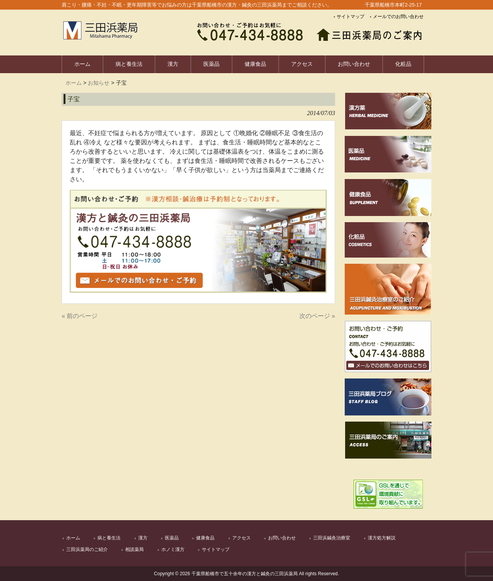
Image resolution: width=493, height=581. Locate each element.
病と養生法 (109, 538)
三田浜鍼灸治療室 (331, 538)
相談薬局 (134, 549)
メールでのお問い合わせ (398, 16)
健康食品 (205, 538)
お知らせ (98, 83)
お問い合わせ (282, 538)
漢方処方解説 (382, 538)
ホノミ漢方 (172, 549)
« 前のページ (79, 316)
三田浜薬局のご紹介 (87, 549)
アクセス (241, 538)
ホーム (73, 83)
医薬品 (172, 538)
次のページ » (317, 316)
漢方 (143, 538)
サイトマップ (350, 16)
